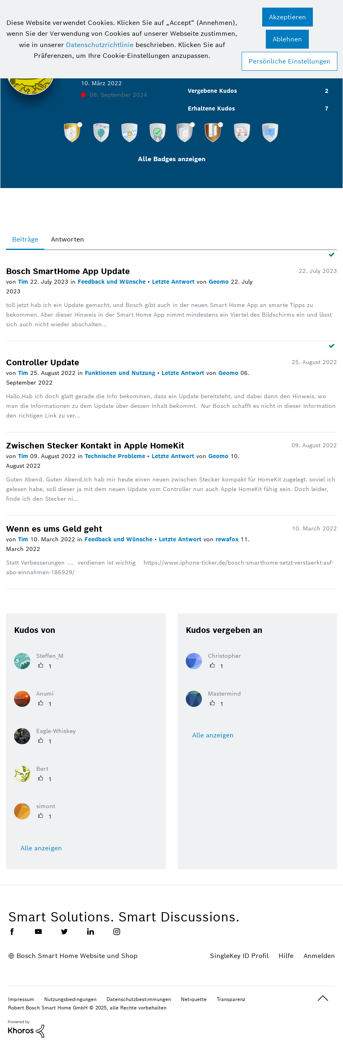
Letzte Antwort (174, 281)
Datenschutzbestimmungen (139, 999)
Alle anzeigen (41, 848)
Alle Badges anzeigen (171, 159)
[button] (287, 17)
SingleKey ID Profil (239, 956)
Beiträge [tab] (25, 239)
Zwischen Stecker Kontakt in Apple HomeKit (95, 445)
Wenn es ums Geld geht (54, 529)
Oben (323, 998)
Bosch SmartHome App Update (68, 271)
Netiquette (194, 999)
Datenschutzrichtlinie (100, 45)
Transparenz (231, 999)
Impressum (21, 999)
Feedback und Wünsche (113, 281)
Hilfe (286, 956)
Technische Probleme (116, 456)
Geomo (220, 281)
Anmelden (319, 956)
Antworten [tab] (67, 239)
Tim (24, 281)
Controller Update (42, 362)
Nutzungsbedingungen (70, 999)
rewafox (228, 539)
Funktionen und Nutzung (121, 373)
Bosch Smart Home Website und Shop (77, 956)
